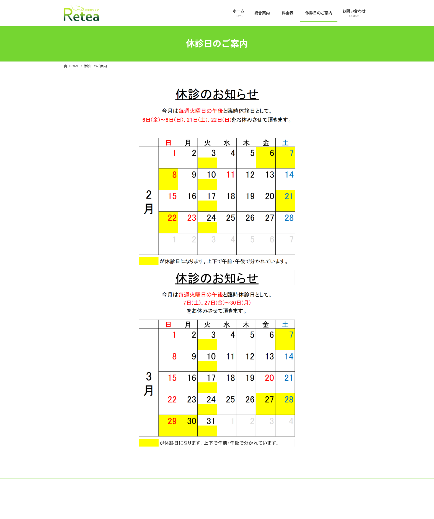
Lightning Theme (215, 509)
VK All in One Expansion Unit (253, 509)
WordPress (187, 509)
